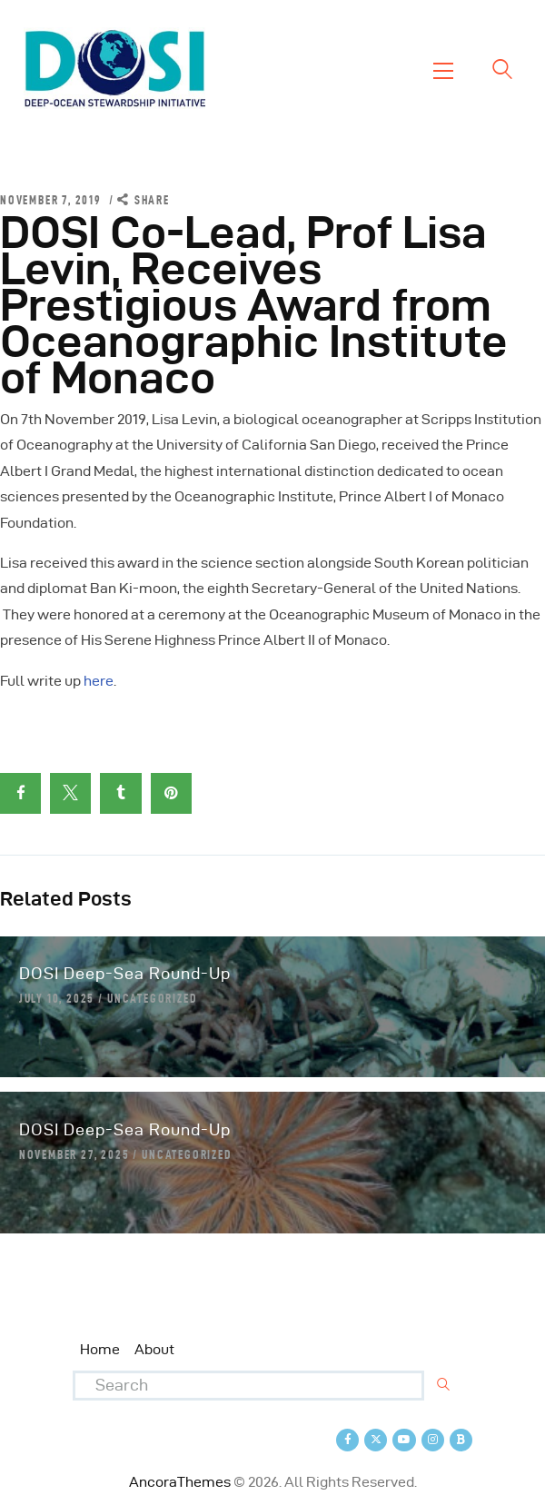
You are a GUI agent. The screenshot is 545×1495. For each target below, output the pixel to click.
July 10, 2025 (56, 998)
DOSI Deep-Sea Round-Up (125, 973)
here (99, 680)
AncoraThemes (180, 1482)
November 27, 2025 (74, 1154)
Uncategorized (151, 998)
